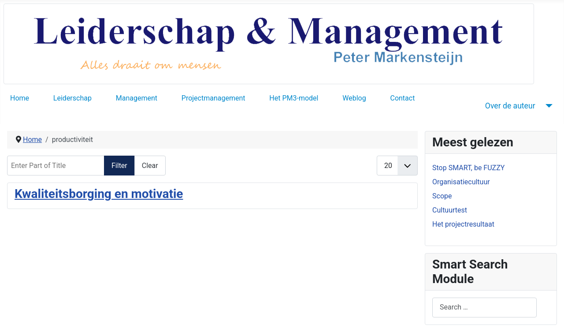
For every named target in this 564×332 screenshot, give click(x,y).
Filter (119, 165)
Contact (402, 98)
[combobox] (484, 307)
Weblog (354, 98)
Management (136, 98)
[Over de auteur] (547, 106)
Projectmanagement (213, 98)
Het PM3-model (293, 98)
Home (19, 98)
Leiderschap (72, 98)
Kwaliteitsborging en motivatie (99, 194)
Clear (150, 165)
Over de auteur (510, 105)
